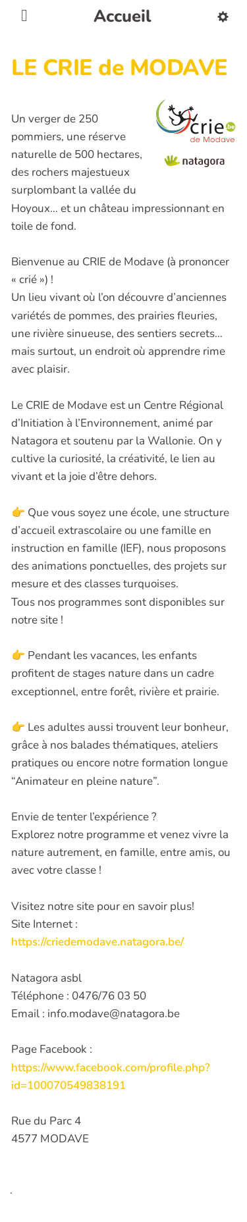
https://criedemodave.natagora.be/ (97, 941)
